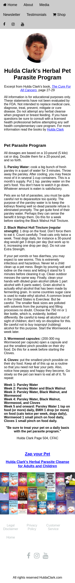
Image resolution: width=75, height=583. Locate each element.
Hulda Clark (55, 129)
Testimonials (36, 15)
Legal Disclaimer (10, 527)
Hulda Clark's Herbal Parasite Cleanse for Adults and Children (37, 464)
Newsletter (11, 15)
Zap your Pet (37, 453)
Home (10, 5)
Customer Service (53, 527)
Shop (59, 15)
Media (44, 5)
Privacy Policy (32, 527)
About (28, 5)
